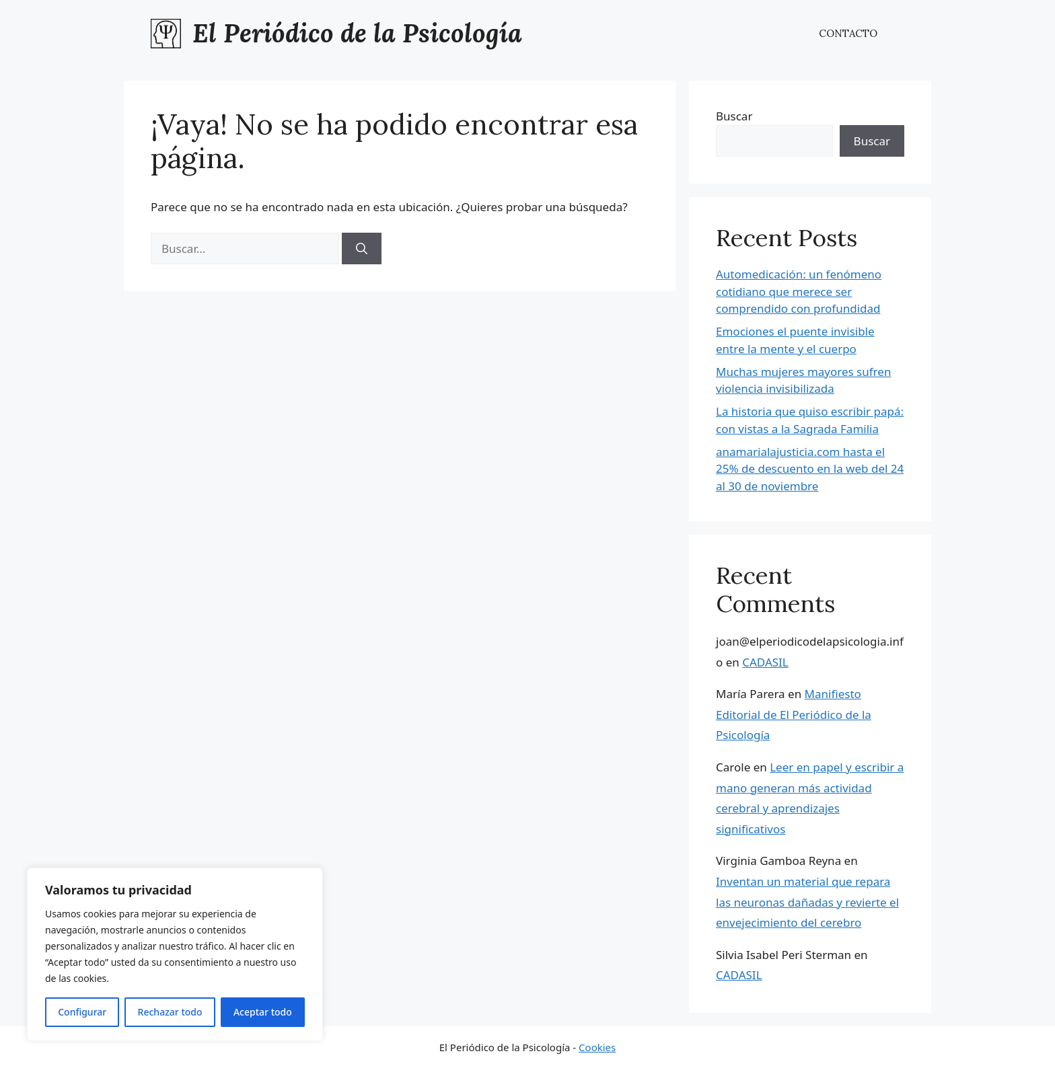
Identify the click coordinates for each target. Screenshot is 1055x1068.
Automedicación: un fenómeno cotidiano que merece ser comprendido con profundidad (798, 291)
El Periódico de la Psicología (357, 33)
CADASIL (765, 662)
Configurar (82, 1011)
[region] (175, 954)
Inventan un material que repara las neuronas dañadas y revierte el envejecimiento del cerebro (807, 902)
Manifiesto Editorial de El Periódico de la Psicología (793, 714)
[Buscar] (361, 249)
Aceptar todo (262, 1011)
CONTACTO (848, 33)
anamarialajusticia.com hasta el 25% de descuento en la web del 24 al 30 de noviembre (810, 469)
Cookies (597, 1047)
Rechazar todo (170, 1011)
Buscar (734, 116)
